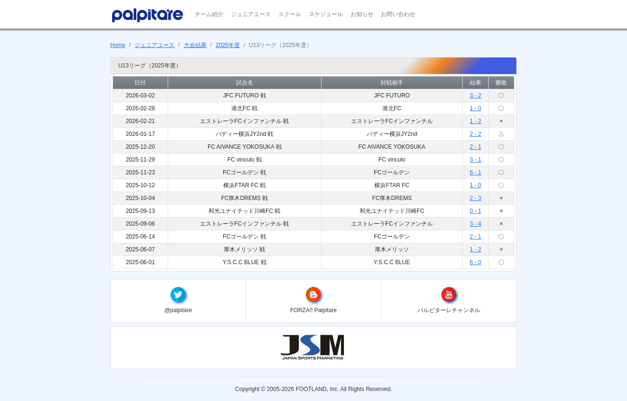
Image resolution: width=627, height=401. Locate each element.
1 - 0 (475, 108)
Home (117, 45)
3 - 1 (475, 159)
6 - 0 (475, 262)
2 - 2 (475, 134)
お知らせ (362, 14)
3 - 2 (475, 95)
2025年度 (228, 45)
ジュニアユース (251, 14)
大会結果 (195, 45)
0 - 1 (475, 211)
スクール (289, 14)
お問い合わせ (398, 14)
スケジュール (326, 14)
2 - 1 (475, 146)
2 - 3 (475, 198)
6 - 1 (475, 172)
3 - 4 (475, 223)
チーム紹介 (209, 14)
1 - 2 (475, 121)
